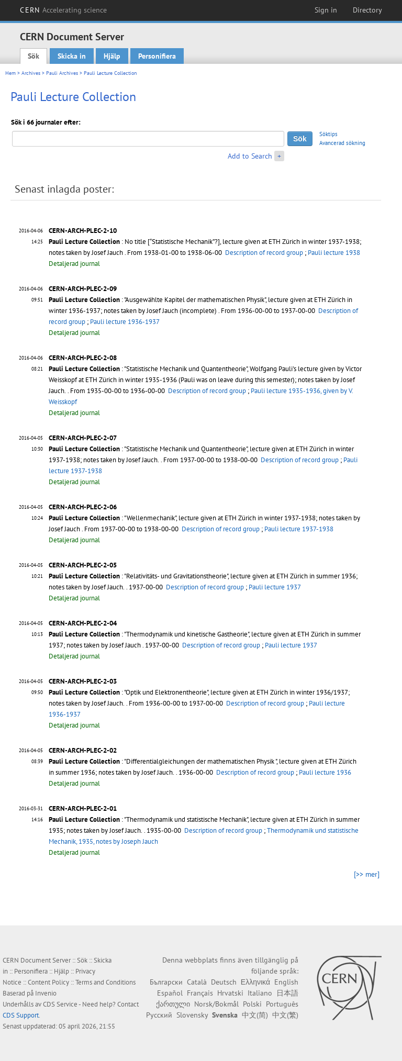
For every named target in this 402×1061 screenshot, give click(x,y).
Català (197, 982)
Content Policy (48, 982)
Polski (252, 1004)
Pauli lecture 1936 (325, 772)
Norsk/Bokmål (216, 1004)
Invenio (46, 993)
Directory (367, 10)
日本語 (287, 993)
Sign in (326, 10)
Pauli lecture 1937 (275, 587)
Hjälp (112, 56)
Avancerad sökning (342, 143)
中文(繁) (285, 1015)
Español (170, 993)
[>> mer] (366, 874)
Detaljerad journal (74, 263)
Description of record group (264, 252)
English (286, 982)
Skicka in (72, 56)
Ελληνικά (255, 982)
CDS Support (21, 1015)
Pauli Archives (62, 73)
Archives (30, 73)
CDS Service (60, 1004)
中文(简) (255, 1015)
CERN (63, 10)
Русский (159, 1015)
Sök (33, 56)
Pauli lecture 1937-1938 (298, 528)
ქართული (173, 1004)
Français (200, 993)
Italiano (260, 993)
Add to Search (250, 156)
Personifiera (157, 56)
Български (166, 982)
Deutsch (224, 982)
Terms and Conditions (105, 982)
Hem (10, 73)
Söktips (328, 134)
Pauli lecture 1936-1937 (125, 321)
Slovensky (192, 1015)
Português (282, 1004)
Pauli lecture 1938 (334, 252)
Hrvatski (230, 993)
